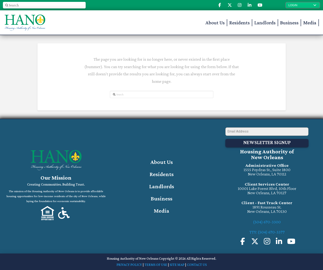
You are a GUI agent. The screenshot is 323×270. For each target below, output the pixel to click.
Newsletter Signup (267, 142)
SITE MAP (177, 265)
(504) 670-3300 (267, 221)
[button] (302, 5)
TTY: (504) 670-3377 (267, 232)
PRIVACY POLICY (129, 265)
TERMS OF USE (155, 265)
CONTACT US (197, 265)
